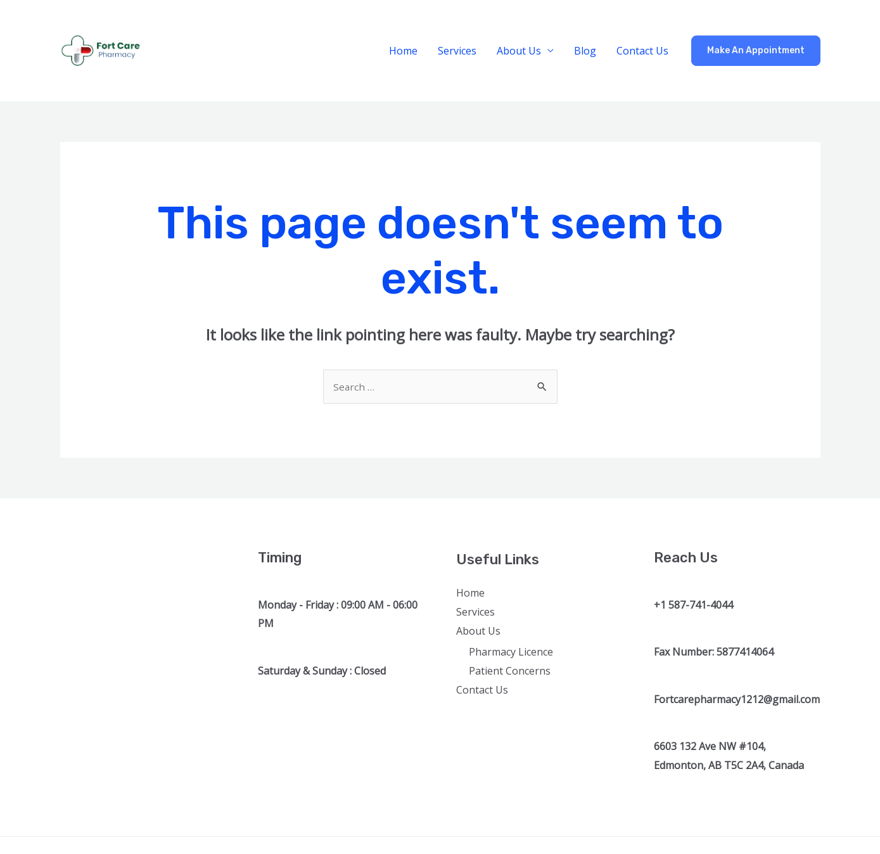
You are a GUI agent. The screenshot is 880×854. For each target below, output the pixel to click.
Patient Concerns (510, 672)
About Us (519, 51)
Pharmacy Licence (511, 653)
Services (457, 51)
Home (403, 51)
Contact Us (642, 51)
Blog (585, 51)
